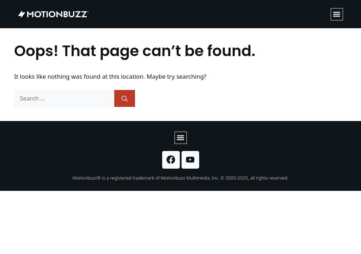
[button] (337, 14)
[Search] (124, 98)
